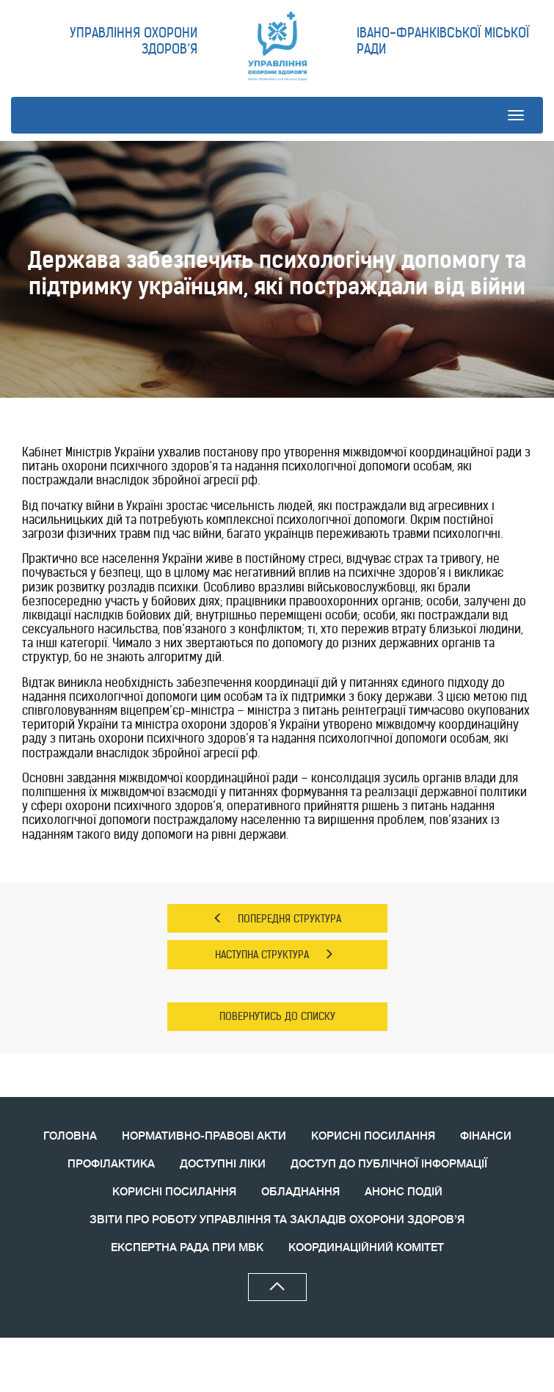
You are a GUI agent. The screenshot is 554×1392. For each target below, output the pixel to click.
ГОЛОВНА (70, 1136)
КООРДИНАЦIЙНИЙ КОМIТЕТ (366, 1248)
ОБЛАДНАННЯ (300, 1192)
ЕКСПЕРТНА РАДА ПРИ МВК (187, 1248)
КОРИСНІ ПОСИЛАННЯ (373, 1136)
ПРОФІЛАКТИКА (111, 1164)
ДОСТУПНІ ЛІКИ (223, 1164)
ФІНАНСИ (485, 1136)
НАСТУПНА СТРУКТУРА (274, 954)
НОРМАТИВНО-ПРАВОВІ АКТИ (204, 1136)
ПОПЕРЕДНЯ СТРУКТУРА (277, 918)
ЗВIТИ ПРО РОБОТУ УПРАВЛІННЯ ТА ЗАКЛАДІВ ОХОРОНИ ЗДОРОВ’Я (277, 1220)
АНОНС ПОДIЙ (403, 1192)
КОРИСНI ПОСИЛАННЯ (174, 1192)
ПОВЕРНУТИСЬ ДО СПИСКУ (277, 1016)
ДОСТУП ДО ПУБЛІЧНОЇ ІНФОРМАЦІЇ (389, 1164)
